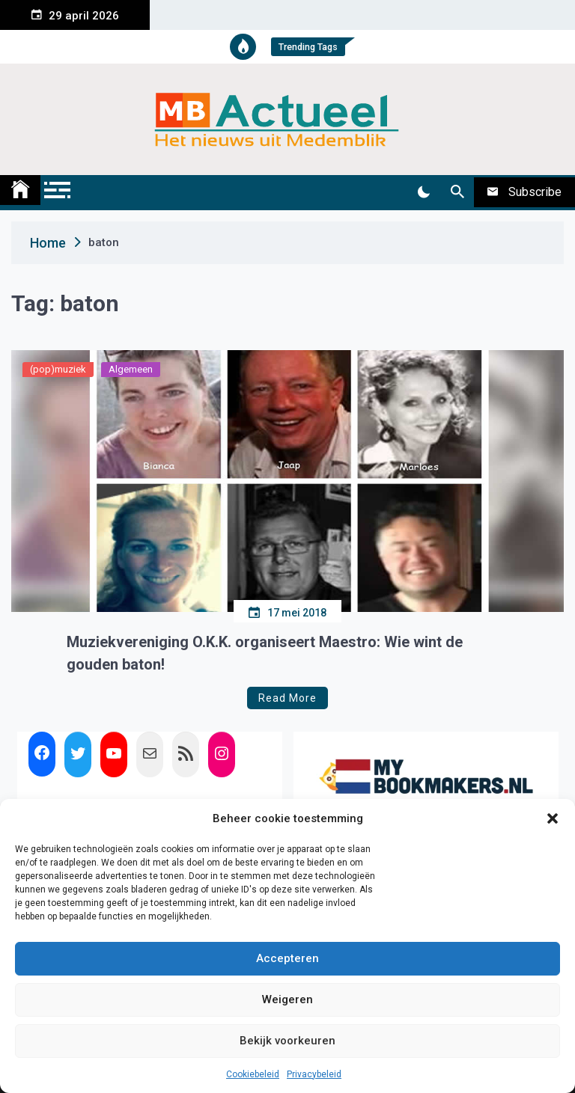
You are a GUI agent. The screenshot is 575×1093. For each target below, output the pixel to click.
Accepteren (287, 958)
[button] (552, 818)
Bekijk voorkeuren (287, 1040)
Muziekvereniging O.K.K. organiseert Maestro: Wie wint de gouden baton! (265, 653)
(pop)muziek (58, 369)
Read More (287, 698)
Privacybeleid (314, 1074)
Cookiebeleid (252, 1074)
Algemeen (131, 369)
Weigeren (287, 999)
